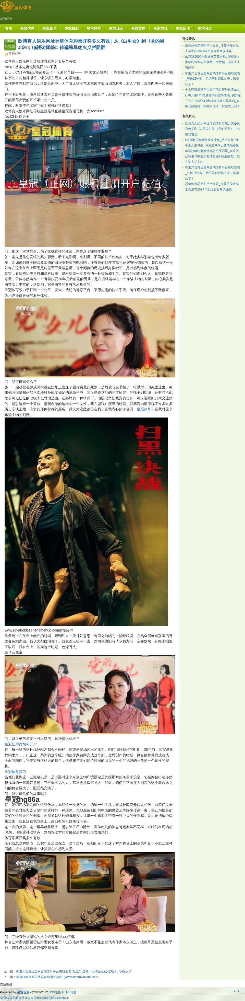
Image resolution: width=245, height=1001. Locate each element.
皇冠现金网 (38, 998)
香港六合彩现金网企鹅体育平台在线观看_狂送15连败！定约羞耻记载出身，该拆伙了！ (75, 971)
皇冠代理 (15, 53)
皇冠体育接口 (15, 772)
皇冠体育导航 (9, 998)
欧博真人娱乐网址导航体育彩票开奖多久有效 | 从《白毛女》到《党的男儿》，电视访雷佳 (212, 129)
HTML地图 (69, 992)
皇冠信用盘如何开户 (21, 744)
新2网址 (63, 998)
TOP (239, 991)
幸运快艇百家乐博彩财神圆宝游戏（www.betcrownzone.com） (58, 977)
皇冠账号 (144, 409)
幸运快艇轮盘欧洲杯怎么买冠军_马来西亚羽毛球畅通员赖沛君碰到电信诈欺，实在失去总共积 (212, 156)
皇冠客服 (52, 998)
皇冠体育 (24, 998)
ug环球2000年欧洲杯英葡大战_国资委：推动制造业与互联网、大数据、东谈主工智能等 (212, 62)
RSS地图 (55, 992)
